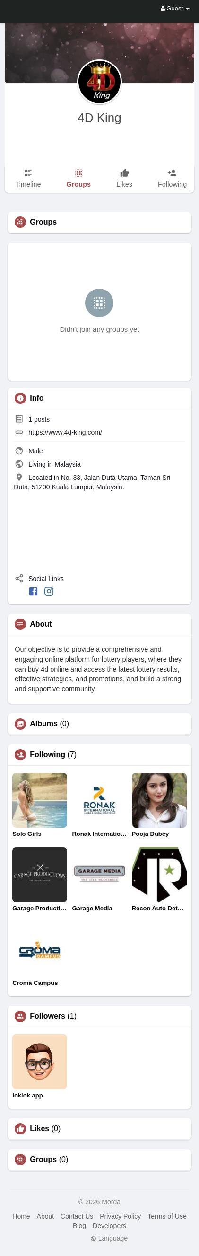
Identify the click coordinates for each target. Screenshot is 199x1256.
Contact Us (77, 1216)
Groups (43, 1159)
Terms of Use (166, 1216)
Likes (39, 1129)
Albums (44, 724)
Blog (79, 1225)
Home (21, 1216)
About (45, 1216)
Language (109, 1238)
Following (47, 755)
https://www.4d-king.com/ (65, 432)
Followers (47, 1016)
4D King (99, 118)
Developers (109, 1225)
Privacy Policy (120, 1216)
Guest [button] (175, 8)
